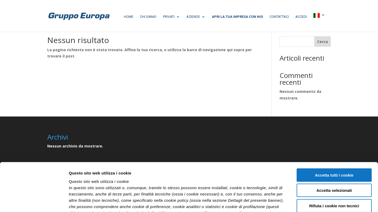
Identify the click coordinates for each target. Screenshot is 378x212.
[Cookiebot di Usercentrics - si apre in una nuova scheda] (34, 202)
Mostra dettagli (276, 201)
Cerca (322, 41)
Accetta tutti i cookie (334, 131)
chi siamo (148, 17)
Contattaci (279, 17)
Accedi (301, 17)
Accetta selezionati (334, 146)
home (128, 17)
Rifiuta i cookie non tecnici (334, 162)
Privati (169, 17)
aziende (193, 17)
